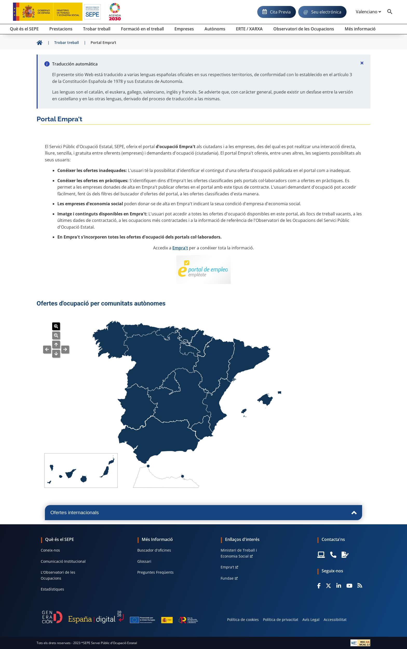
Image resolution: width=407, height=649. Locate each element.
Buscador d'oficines (154, 550)
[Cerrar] (362, 63)
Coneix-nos (50, 550)
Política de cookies (243, 619)
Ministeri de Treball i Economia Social (239, 553)
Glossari (144, 561)
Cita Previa (280, 12)
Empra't (180, 248)
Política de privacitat (280, 619)
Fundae (227, 578)
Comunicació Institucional (63, 561)
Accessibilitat (335, 619)
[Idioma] (368, 12)
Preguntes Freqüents (155, 572)
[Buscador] (390, 12)
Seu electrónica (326, 12)
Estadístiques (52, 589)
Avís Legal (311, 619)
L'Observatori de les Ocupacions (58, 575)
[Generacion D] (120, 617)
